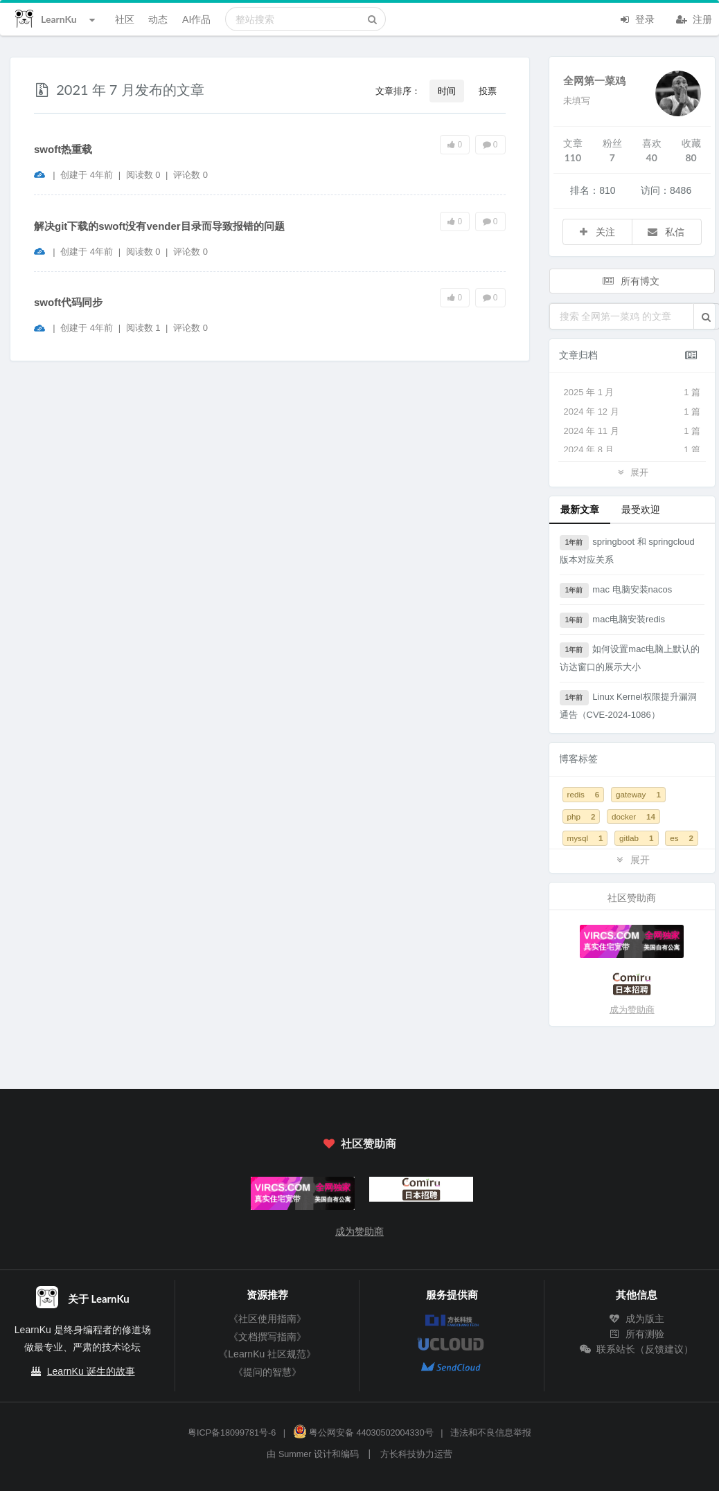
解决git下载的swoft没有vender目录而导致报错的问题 (159, 226)
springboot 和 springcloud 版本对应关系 (627, 550)
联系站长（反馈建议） (636, 1349)
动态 (158, 19)
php (581, 816)
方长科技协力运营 (416, 1454)
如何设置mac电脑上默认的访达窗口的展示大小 (630, 657)
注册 (694, 18)
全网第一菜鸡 (594, 80)
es (681, 837)
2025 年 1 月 (632, 392)
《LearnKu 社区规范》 (267, 1353)
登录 (637, 18)
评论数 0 (190, 175)
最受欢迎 (640, 509)
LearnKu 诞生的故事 (91, 1371)
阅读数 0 (144, 175)
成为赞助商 (632, 1009)
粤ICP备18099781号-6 (232, 1433)
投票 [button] (488, 90)
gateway (638, 794)
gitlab (636, 837)
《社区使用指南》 (267, 1318)
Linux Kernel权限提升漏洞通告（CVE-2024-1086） (628, 705)
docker (633, 816)
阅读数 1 (144, 328)
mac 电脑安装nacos (616, 590)
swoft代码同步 (68, 302)
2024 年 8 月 (632, 450)
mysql (585, 837)
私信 (665, 231)
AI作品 (196, 19)
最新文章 (579, 509)
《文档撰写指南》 (267, 1336)
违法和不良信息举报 (490, 1433)
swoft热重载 (63, 149)
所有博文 (631, 281)
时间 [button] (447, 90)
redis (583, 794)
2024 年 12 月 (632, 411)
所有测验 (636, 1333)
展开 (631, 472)
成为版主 (636, 1318)
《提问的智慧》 (267, 1371)
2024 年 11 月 (632, 431)
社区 (124, 19)
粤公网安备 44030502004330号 (363, 1433)
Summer (295, 1454)
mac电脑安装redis (613, 620)
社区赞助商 (359, 1143)
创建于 (86, 175)
